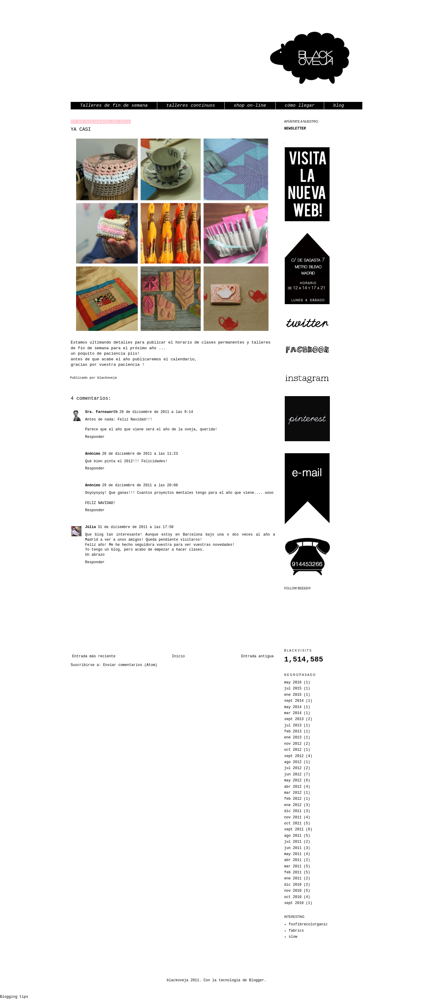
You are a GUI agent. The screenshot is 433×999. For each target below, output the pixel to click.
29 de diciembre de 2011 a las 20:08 (140, 485)
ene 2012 (293, 805)
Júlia (90, 527)
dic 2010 (293, 885)
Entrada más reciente (93, 656)
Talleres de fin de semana (114, 105)
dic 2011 (293, 811)
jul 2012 (293, 768)
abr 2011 (293, 860)
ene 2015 (293, 695)
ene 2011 (293, 878)
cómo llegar (300, 105)
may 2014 (293, 707)
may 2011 (293, 854)
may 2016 (293, 682)
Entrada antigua (257, 656)
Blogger (256, 980)
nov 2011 (293, 817)
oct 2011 (293, 823)
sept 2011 (294, 829)
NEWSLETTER (295, 129)
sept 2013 (294, 719)
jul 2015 (293, 688)
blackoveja (107, 378)
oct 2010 (293, 897)
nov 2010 (293, 891)
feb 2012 (293, 799)
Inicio (178, 656)
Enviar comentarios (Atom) (130, 665)
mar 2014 (293, 713)
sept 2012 (294, 756)
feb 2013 (293, 731)
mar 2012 (293, 793)
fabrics (296, 931)
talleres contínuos (190, 105)
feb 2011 (293, 872)
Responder (95, 437)
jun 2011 (293, 848)
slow (293, 937)
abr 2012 (293, 787)
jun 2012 (293, 774)
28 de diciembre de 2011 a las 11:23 (140, 454)
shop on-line (250, 105)
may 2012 (293, 780)
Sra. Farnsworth (101, 412)
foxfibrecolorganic (308, 924)
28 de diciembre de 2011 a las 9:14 (156, 412)
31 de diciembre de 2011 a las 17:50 (136, 527)
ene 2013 (293, 737)
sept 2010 (294, 903)
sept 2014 (294, 701)
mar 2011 (293, 866)
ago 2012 (293, 762)
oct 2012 (293, 750)
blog (338, 105)
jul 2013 (293, 725)
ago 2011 (293, 836)
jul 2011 (293, 842)
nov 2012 (293, 744)
